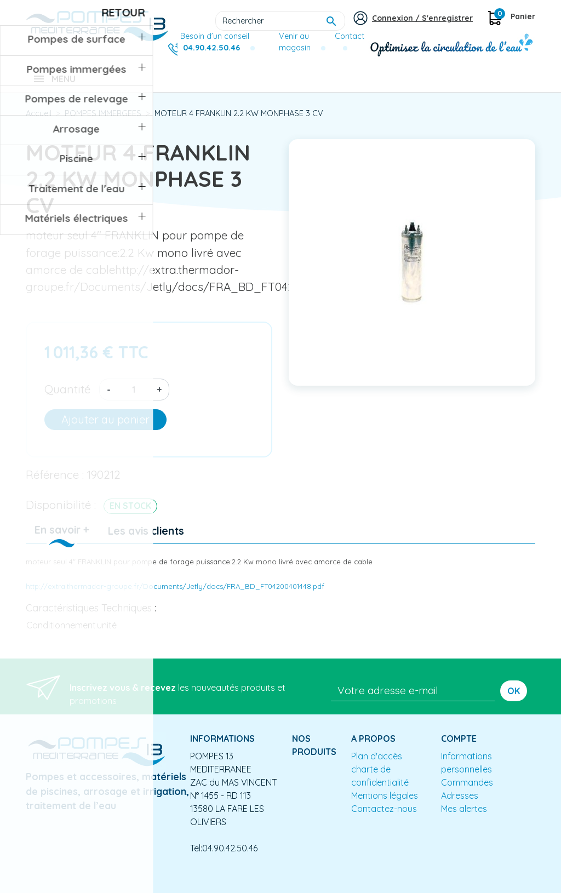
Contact (349, 36)
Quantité (67, 397)
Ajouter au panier (105, 427)
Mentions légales (384, 803)
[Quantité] (133, 397)
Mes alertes (464, 816)
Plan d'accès (376, 763)
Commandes (467, 790)
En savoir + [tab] (62, 537)
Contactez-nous (384, 816)
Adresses (459, 803)
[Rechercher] (280, 21)
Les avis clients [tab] (146, 538)
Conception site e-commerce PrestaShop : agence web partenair (235, 884)
